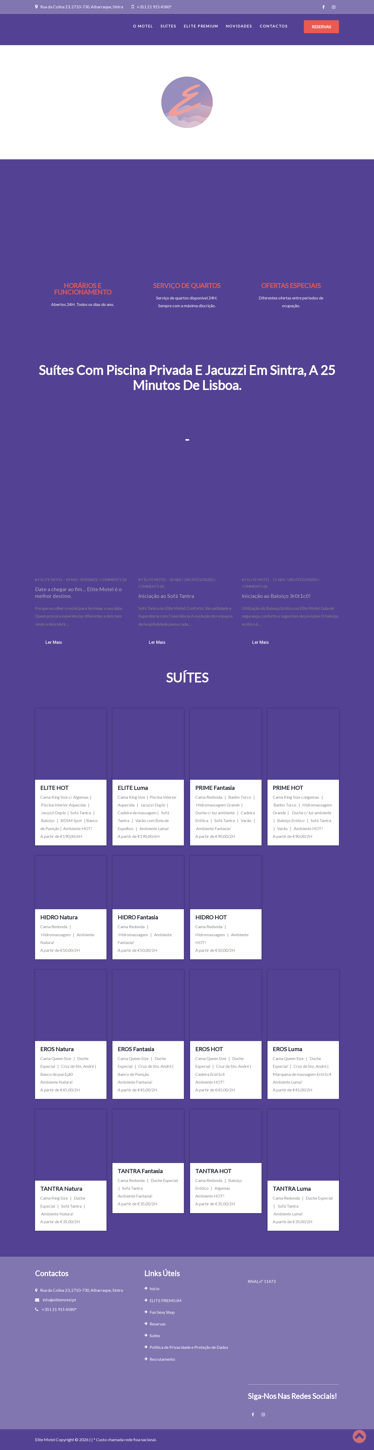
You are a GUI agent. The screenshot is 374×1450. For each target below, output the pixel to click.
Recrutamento (162, 1359)
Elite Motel (52, 579)
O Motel (143, 26)
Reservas (158, 1323)
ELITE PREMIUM (201, 26)
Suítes (169, 26)
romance (89, 579)
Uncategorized (199, 579)
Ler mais (53, 642)
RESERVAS (321, 26)
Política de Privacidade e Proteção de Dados (189, 1347)
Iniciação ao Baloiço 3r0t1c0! (276, 596)
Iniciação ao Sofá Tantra (166, 596)
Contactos (274, 26)
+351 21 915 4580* (154, 6)
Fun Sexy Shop (162, 1312)
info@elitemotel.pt (59, 1299)
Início (154, 1288)
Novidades (239, 26)
